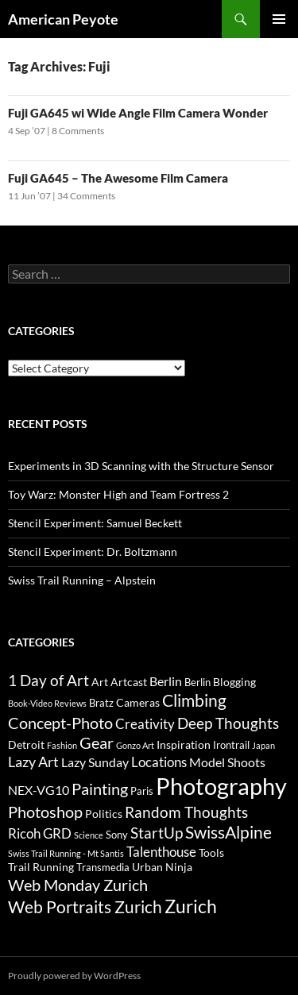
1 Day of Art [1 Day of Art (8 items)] (48, 680)
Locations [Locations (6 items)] (159, 762)
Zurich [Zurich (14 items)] (190, 906)
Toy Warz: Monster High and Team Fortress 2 (118, 494)
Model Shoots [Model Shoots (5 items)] (227, 761)
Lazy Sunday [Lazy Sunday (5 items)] (95, 761)
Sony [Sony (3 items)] (117, 834)
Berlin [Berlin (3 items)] (197, 682)
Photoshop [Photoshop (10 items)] (45, 811)
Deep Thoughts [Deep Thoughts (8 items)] (228, 723)
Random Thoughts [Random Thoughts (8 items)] (186, 812)
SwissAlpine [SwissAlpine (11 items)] (228, 832)
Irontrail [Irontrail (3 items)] (231, 745)
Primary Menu (279, 19)
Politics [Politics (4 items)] (103, 813)
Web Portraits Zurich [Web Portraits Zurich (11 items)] (85, 906)
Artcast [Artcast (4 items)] (128, 681)
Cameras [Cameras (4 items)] (138, 702)
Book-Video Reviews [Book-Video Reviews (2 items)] (47, 703)
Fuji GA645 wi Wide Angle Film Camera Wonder (138, 113)
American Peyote (63, 19)
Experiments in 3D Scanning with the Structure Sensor (141, 465)
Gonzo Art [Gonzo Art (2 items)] (135, 745)
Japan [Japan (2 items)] (263, 745)
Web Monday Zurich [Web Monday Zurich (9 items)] (78, 885)
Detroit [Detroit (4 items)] (26, 744)
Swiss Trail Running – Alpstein (82, 580)
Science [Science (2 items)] (88, 835)
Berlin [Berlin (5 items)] (165, 680)
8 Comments (78, 131)
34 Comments (86, 196)
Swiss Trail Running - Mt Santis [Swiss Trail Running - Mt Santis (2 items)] (66, 853)
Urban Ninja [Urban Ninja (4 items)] (162, 867)
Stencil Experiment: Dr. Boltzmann (92, 551)
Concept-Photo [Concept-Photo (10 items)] (60, 722)
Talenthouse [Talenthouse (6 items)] (161, 851)
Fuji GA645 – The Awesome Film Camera (118, 178)
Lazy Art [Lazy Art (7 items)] (33, 761)
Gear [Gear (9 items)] (96, 743)
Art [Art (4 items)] (99, 681)
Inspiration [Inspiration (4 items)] (184, 744)
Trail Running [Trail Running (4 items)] (41, 867)
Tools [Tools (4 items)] (211, 852)
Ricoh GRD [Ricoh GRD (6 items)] (40, 833)
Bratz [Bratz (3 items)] (101, 702)
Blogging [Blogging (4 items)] (234, 681)
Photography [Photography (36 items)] (221, 786)
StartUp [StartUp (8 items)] (156, 833)
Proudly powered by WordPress (74, 976)
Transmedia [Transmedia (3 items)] (103, 867)
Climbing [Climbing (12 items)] (194, 700)
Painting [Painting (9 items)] (100, 789)
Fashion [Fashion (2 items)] (62, 745)
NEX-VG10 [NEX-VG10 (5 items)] (38, 789)
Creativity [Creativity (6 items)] (145, 723)
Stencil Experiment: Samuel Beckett (95, 523)
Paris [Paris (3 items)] (141, 791)
